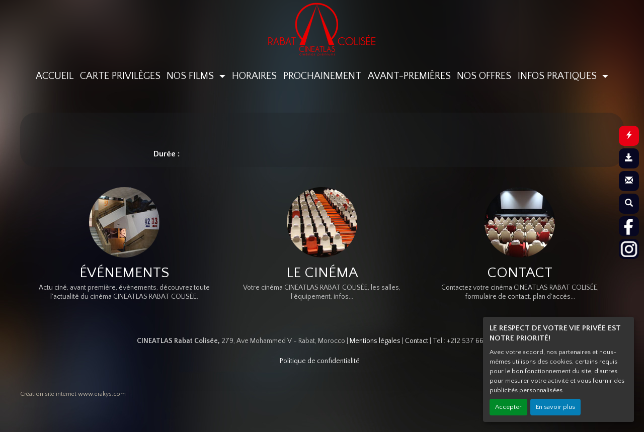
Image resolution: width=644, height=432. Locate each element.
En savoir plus (555, 406)
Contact (416, 341)
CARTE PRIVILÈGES (120, 75)
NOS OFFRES (484, 75)
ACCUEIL (54, 75)
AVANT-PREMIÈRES (409, 75)
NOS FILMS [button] (191, 75)
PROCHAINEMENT (322, 75)
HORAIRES (254, 75)
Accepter (508, 406)
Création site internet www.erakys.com (73, 394)
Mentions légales (375, 341)
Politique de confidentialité (320, 361)
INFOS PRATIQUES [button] (558, 75)
